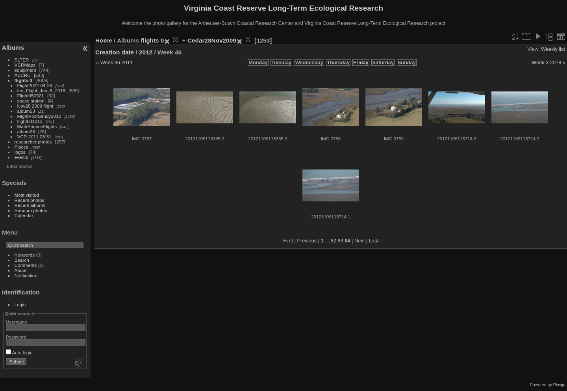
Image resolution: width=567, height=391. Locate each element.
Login (20, 304)
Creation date (114, 52)
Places (21, 146)
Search (22, 260)
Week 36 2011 (116, 62)
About (21, 270)
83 (340, 241)
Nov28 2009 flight (35, 105)
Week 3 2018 (546, 62)
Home (103, 40)
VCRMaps (25, 64)
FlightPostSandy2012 (39, 116)
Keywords (25, 254)
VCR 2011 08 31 (34, 136)
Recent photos (29, 200)
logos (20, 152)
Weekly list (553, 49)
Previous (307, 241)
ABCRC (23, 75)
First (288, 241)
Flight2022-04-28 (34, 85)
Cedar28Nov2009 (211, 40)
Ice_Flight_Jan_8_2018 (41, 90)
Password (16, 336)
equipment (25, 70)
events (21, 157)
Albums (13, 47)
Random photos (31, 210)
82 (333, 241)
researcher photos (33, 141)
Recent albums (30, 205)
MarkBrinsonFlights (37, 126)
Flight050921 (30, 95)
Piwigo (559, 384)
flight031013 (30, 121)
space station (30, 100)
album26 (26, 131)
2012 (145, 52)
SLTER (22, 59)
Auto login (19, 352)
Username (16, 321)
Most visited (27, 194)
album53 (26, 111)
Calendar (24, 215)
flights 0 (23, 80)
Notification (26, 275)
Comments (26, 265)
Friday (360, 62)
